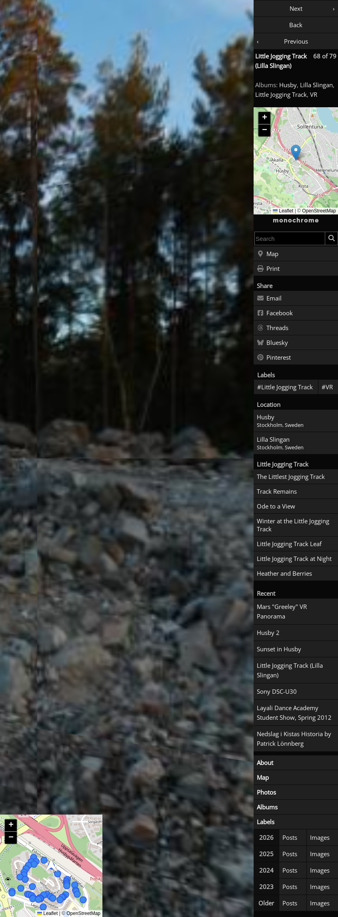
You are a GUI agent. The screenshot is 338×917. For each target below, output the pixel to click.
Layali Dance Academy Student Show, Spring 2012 (294, 712)
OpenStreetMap (319, 211)
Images (320, 837)
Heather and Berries (284, 573)
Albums (267, 807)
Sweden (294, 425)
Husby (288, 85)
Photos (266, 792)
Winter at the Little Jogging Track (293, 525)
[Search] (331, 238)
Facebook (275, 313)
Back (295, 25)
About (265, 763)
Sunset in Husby (279, 649)
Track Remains (277, 491)
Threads (272, 328)
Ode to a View (276, 506)
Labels (265, 822)
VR (313, 94)
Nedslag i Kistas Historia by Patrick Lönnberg (294, 738)
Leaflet (283, 211)
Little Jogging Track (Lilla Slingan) (290, 670)
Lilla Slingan (316, 85)
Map (267, 254)
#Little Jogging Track (285, 387)
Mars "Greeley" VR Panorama (282, 611)
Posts (289, 837)
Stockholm (269, 425)
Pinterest (274, 357)
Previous (296, 41)
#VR (327, 387)
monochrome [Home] (296, 220)
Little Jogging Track (281, 94)
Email (269, 298)
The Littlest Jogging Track (291, 477)
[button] (296, 152)
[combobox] (290, 238)
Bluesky (272, 342)
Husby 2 (268, 633)
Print (268, 268)
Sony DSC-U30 (277, 691)
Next (296, 8)
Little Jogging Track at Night (294, 559)
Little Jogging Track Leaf (289, 544)
